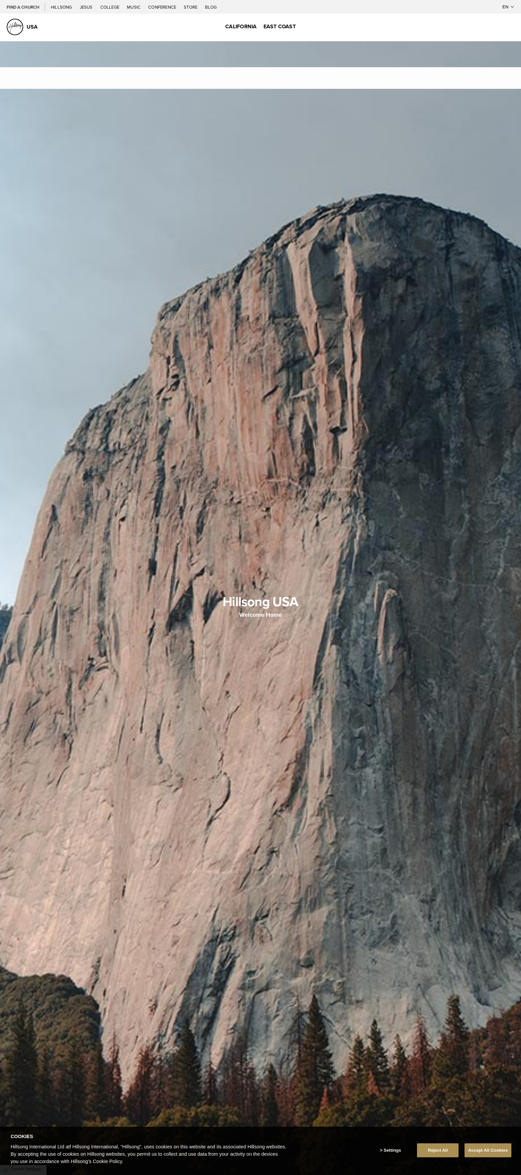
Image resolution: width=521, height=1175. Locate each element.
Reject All (438, 1150)
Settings (392, 1150)
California (241, 26)
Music (134, 7)
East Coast (279, 26)
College (110, 7)
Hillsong (62, 7)
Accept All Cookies (488, 1150)
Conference (162, 7)
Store (191, 7)
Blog (211, 7)
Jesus (87, 7)
